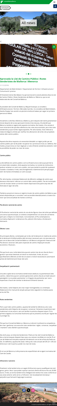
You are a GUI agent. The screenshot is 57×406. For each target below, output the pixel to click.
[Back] (1, 41)
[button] (26, 74)
